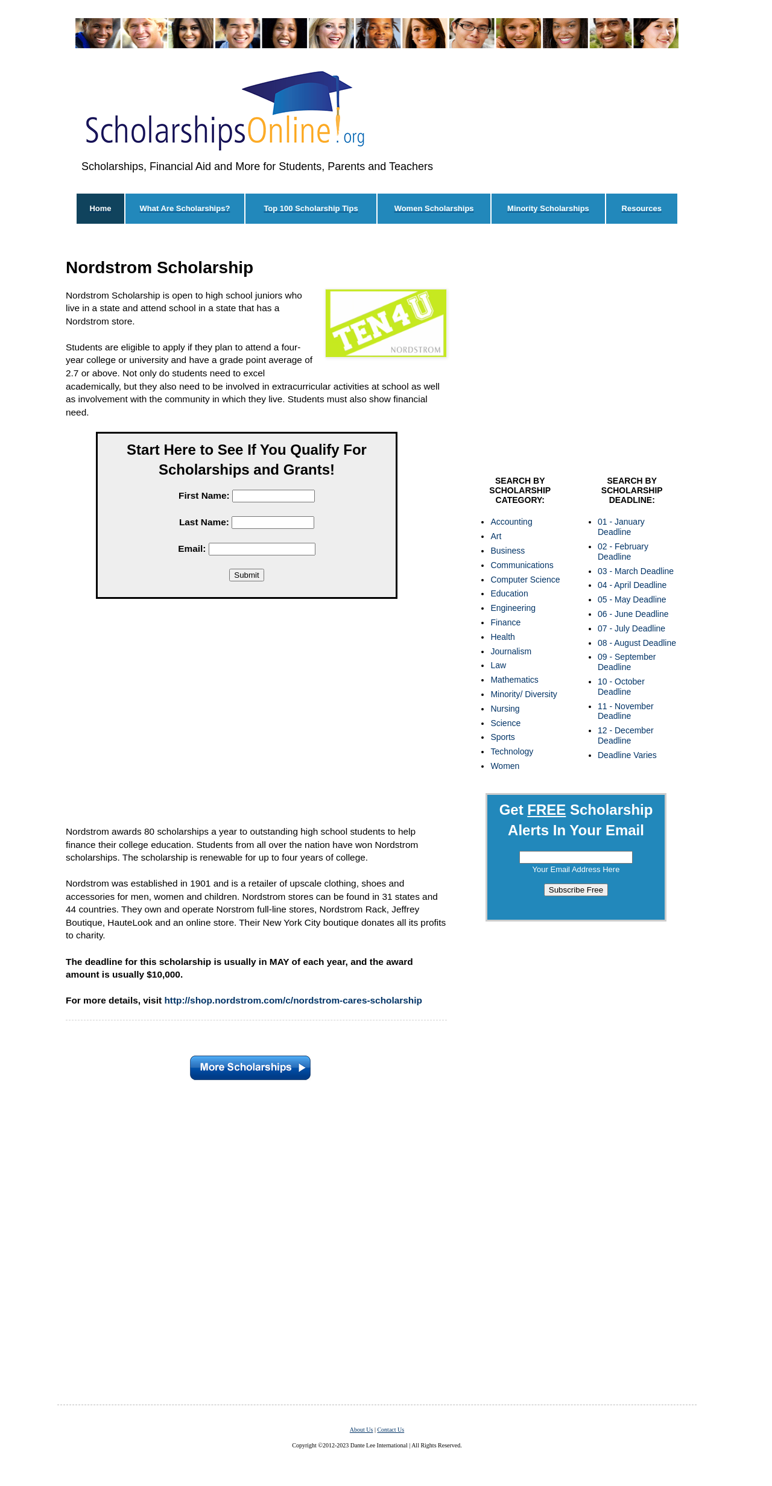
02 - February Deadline (623, 551)
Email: (192, 548)
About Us (361, 1429)
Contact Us (390, 1429)
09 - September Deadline (627, 662)
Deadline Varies (627, 755)
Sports (502, 737)
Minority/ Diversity (523, 694)
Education (509, 593)
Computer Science (525, 579)
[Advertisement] (247, 714)
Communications (521, 565)
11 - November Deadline (626, 711)
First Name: (204, 495)
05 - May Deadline (632, 599)
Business (507, 550)
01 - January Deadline (621, 527)
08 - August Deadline (637, 643)
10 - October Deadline (621, 687)
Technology (511, 751)
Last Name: (204, 522)
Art (495, 536)
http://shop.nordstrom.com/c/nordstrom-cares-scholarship (293, 1000)
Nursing (504, 708)
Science (505, 723)
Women (504, 766)
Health (502, 637)
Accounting (511, 521)
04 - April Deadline (632, 585)
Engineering (513, 608)
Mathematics (514, 680)
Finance (505, 622)
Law (498, 665)
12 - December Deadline (626, 735)
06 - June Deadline (633, 614)
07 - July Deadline (631, 628)
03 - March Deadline (636, 571)
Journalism (510, 651)
